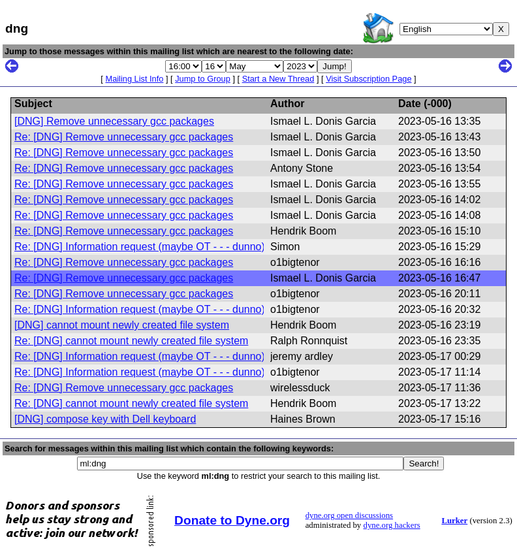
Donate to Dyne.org (232, 520)
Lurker (454, 520)
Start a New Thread (278, 79)
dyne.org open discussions (349, 515)
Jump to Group (202, 79)
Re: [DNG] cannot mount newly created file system (131, 340)
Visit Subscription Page (368, 79)
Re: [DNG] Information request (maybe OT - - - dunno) (139, 246)
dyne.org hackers (391, 525)
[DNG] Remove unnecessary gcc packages (114, 121)
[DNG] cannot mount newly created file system (121, 325)
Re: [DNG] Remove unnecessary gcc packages (123, 136)
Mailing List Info (134, 79)
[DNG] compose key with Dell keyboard (105, 419)
